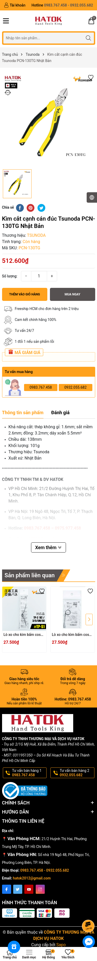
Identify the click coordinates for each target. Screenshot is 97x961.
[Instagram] (40, 889)
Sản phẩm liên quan (30, 575)
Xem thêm (48, 547)
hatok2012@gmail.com (32, 878)
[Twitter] (17, 889)
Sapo (61, 944)
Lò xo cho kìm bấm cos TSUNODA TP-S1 (22, 635)
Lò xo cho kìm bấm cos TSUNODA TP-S (70, 635)
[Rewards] (14, 947)
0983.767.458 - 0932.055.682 (44, 870)
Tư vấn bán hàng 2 (76, 772)
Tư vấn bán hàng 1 (29, 772)
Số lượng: (10, 276)
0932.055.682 (75, 387)
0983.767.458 (40, 387)
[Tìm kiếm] (88, 38)
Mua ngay (72, 294)
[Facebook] (6, 889)
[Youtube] (28, 889)
